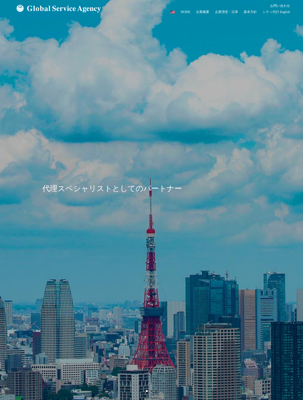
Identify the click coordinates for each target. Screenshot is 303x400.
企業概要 (202, 12)
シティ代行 (271, 12)
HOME (186, 12)
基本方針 (250, 12)
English (285, 12)
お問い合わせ (280, 6)
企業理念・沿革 (226, 12)
